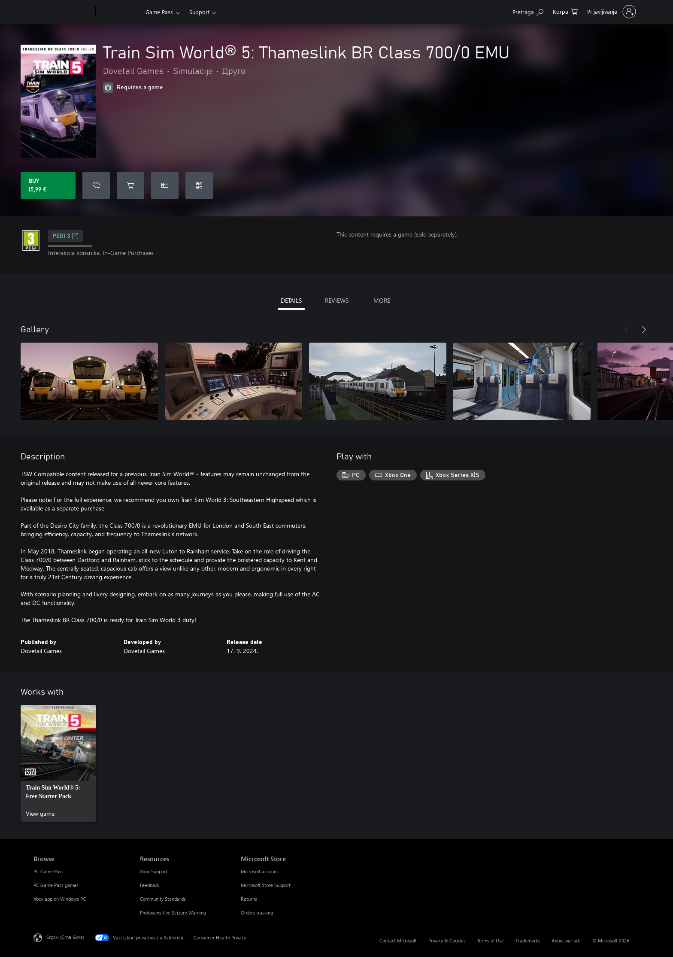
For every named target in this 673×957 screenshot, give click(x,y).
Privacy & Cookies (447, 940)
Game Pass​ (159, 11)
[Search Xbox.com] (528, 11)
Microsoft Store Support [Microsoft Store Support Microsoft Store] (266, 885)
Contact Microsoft (398, 940)
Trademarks (527, 940)
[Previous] (626, 330)
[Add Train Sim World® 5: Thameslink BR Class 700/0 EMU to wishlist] (96, 185)
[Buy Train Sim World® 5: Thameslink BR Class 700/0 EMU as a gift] (165, 185)
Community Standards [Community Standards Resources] (163, 899)
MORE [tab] (381, 300)
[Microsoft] (62, 12)
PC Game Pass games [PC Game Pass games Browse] (56, 885)
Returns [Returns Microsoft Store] (249, 899)
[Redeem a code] (199, 185)
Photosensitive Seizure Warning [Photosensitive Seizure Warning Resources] (173, 912)
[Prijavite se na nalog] (611, 11)
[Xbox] (119, 12)
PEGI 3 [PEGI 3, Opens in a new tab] (65, 236)
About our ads (566, 940)
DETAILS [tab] (291, 300)
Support (199, 11)
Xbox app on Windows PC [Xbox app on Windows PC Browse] (59, 899)
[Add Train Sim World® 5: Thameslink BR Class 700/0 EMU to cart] (130, 185)
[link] (58, 763)
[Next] (643, 330)
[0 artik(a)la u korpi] (565, 11)
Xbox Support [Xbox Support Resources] (153, 871)
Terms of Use (490, 940)
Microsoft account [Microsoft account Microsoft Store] (259, 871)
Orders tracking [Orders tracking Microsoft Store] (257, 912)
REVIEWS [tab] (337, 300)
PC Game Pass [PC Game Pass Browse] (48, 871)
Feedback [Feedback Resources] (149, 885)
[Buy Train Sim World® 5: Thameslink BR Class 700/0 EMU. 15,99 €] (48, 185)
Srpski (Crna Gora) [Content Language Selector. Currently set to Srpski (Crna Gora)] (65, 937)
